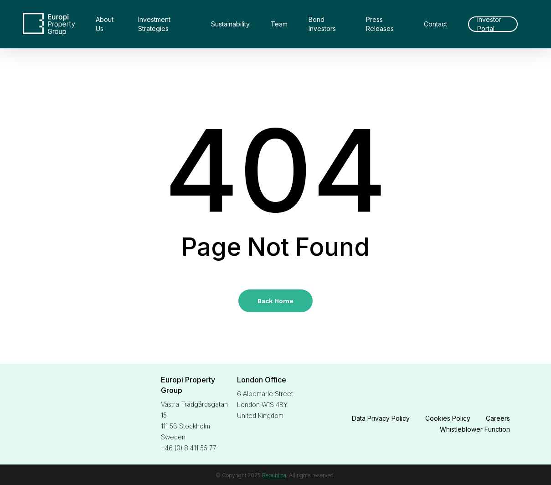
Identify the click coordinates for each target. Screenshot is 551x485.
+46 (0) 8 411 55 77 (188, 448)
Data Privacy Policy (381, 418)
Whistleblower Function (475, 429)
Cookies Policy (447, 418)
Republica (274, 475)
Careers (498, 418)
